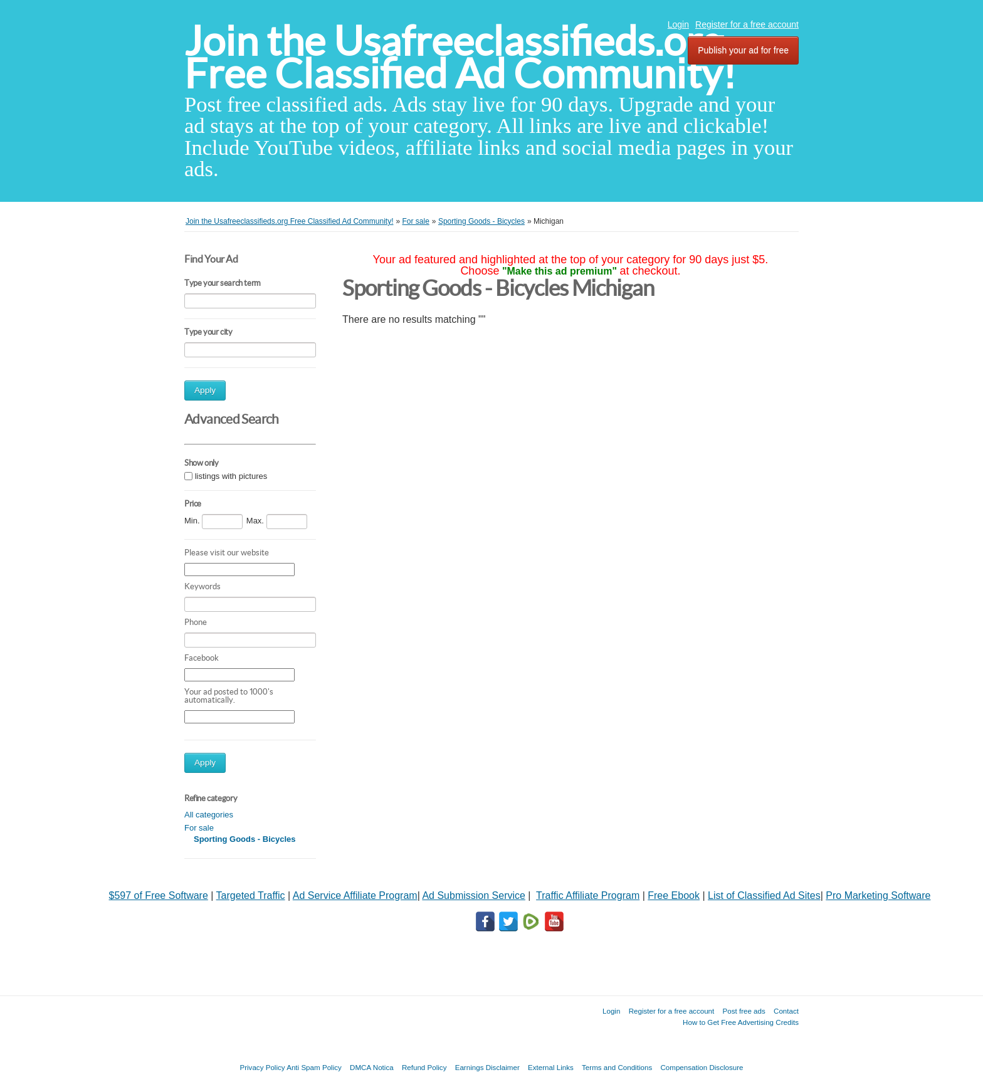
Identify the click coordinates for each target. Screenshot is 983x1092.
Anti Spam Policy (314, 1067)
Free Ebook (674, 895)
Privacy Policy (262, 1067)
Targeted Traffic (250, 895)
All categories (208, 814)
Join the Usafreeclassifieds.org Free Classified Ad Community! (460, 57)
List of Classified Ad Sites (764, 895)
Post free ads (743, 1011)
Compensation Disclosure (701, 1067)
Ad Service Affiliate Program (355, 895)
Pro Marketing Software (878, 895)
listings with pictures (231, 476)
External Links (551, 1067)
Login (678, 24)
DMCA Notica (372, 1067)
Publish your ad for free (743, 50)
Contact (786, 1011)
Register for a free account (747, 24)
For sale (199, 827)
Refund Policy (424, 1067)
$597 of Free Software (158, 895)
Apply (205, 390)
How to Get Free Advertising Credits (741, 1022)
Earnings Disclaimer (487, 1067)
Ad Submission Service (473, 895)
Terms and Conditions (617, 1067)
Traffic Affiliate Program (587, 895)
